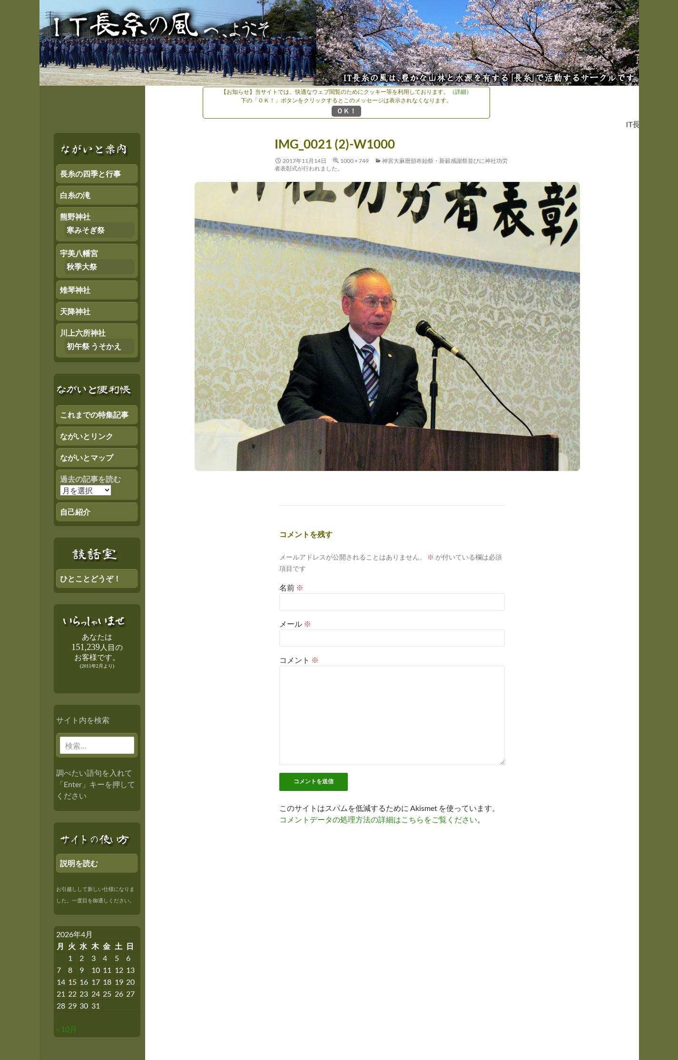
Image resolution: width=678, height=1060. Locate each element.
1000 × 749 (354, 160)
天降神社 (75, 311)
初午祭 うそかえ (94, 345)
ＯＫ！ (346, 111)
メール (295, 623)
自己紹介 (75, 511)
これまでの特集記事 (94, 414)
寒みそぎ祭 (86, 229)
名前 (291, 587)
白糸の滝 (75, 195)
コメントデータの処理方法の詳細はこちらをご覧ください (378, 819)
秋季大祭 (82, 266)
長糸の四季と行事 (90, 173)
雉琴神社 (75, 289)
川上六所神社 (83, 332)
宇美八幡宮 (79, 253)
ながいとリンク (86, 435)
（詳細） (460, 91)
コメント (299, 659)
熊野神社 (75, 216)
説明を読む (79, 863)
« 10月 (66, 1028)
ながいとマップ (86, 457)
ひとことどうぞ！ (90, 578)
